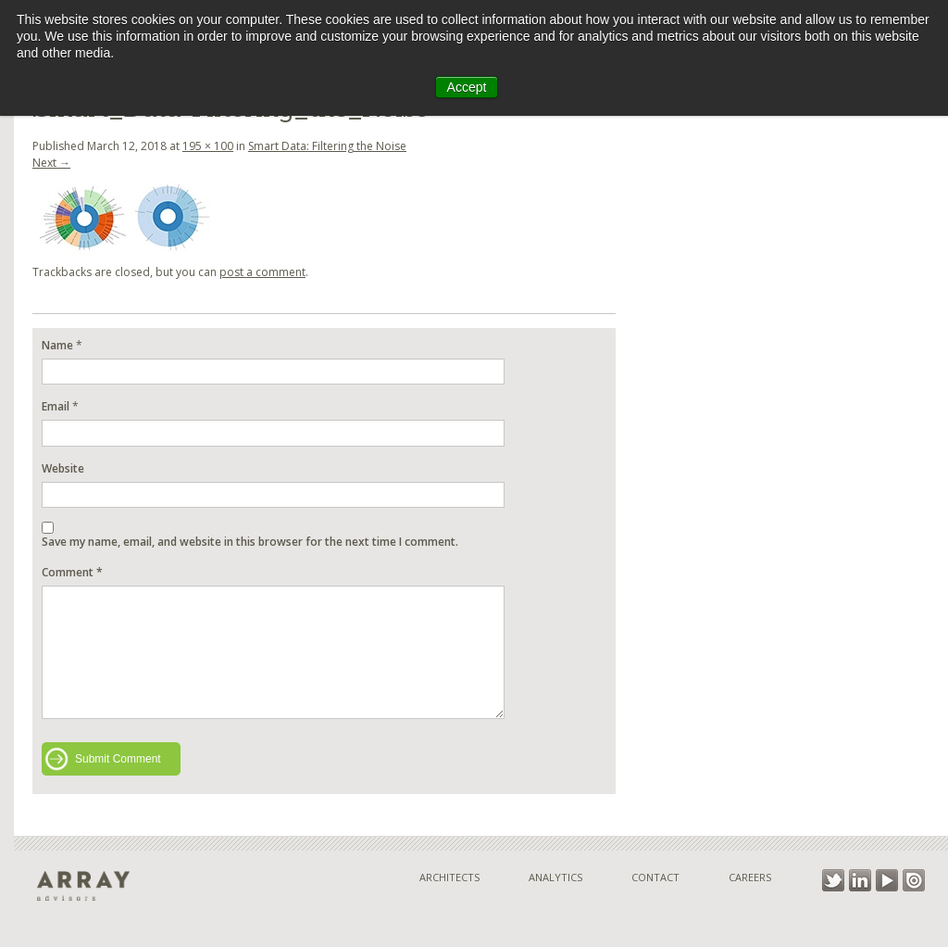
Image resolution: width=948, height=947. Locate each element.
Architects (449, 877)
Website (63, 468)
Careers (750, 877)
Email (55, 406)
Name (57, 345)
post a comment (262, 272)
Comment (72, 572)
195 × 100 (207, 146)
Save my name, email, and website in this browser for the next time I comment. (250, 541)
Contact (655, 877)
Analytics (555, 877)
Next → (51, 162)
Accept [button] (467, 87)
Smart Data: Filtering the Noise (327, 146)
